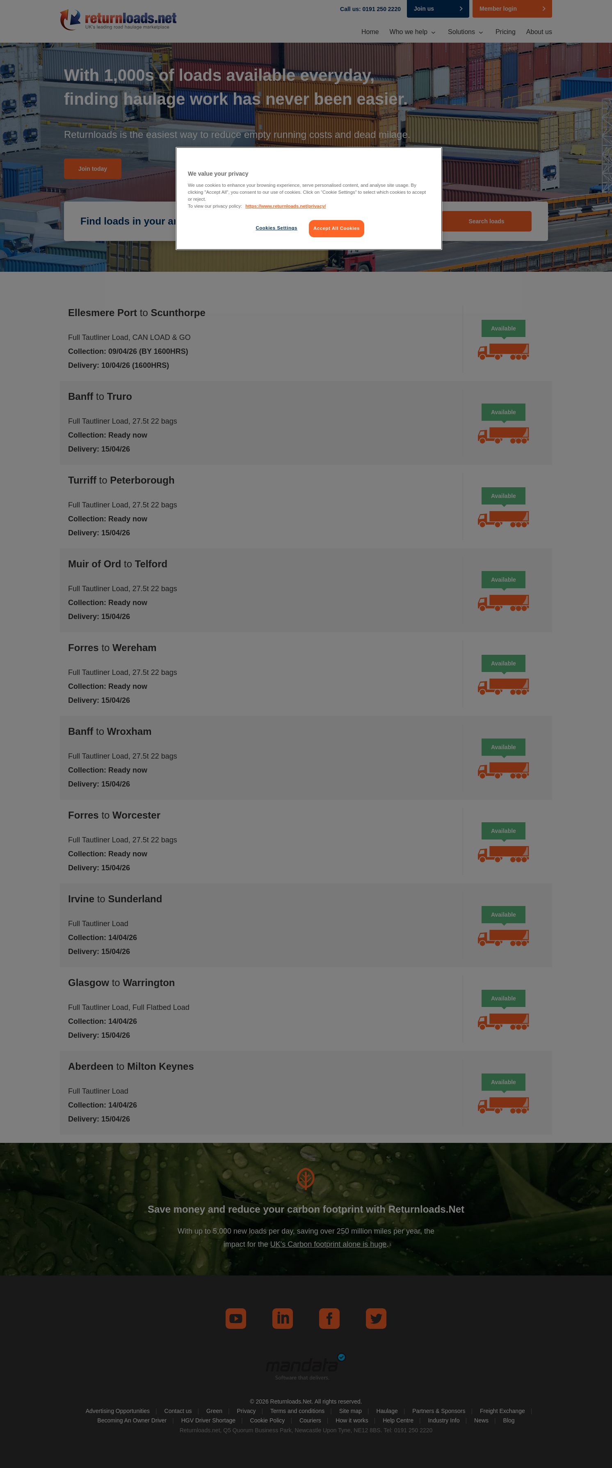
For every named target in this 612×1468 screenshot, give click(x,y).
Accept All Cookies (336, 228)
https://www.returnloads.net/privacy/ (285, 206)
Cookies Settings (276, 227)
